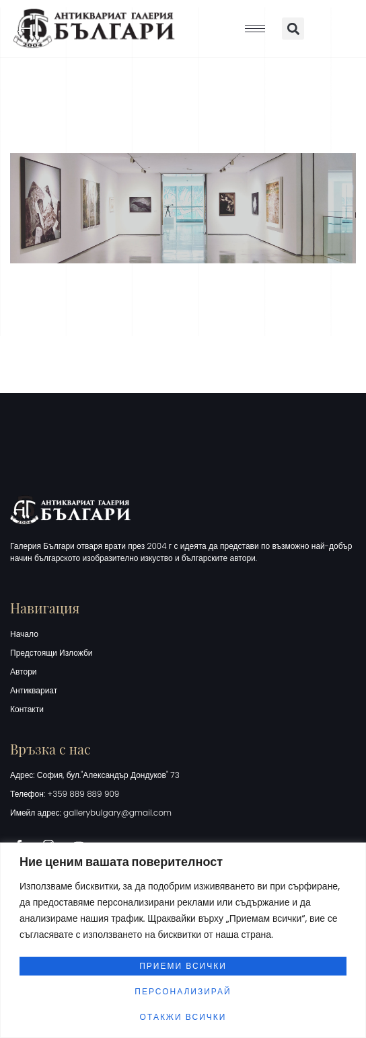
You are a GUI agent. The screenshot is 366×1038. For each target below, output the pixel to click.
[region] (183, 940)
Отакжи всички (183, 1017)
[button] (293, 28)
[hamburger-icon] (255, 28)
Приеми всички (183, 965)
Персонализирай (183, 991)
